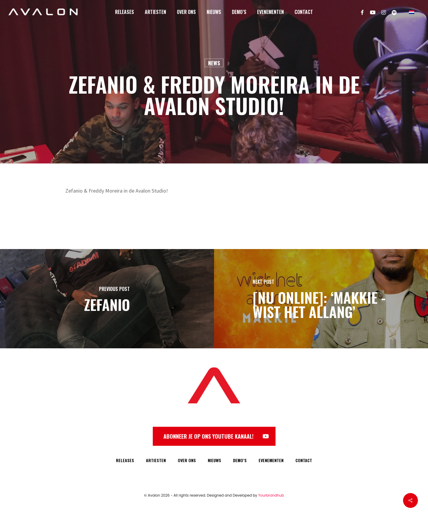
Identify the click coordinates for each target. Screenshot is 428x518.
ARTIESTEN (156, 460)
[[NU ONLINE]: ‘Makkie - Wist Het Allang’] (321, 298)
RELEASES (125, 460)
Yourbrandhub (271, 495)
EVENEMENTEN (271, 460)
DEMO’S (240, 460)
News (214, 63)
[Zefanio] (107, 298)
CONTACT (303, 460)
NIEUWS (214, 460)
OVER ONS (187, 460)
